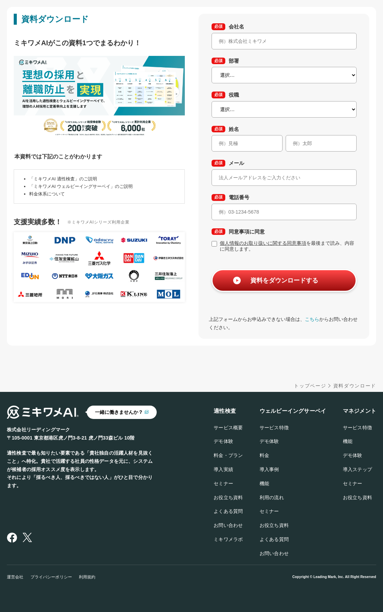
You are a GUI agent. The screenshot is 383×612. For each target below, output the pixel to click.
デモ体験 (223, 441)
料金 (264, 455)
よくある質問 (228, 511)
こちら (312, 319)
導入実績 (223, 469)
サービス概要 (228, 427)
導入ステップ (357, 469)
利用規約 (87, 577)
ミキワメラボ (228, 539)
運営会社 (15, 577)
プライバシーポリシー (51, 577)
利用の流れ (272, 497)
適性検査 (225, 411)
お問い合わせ (228, 525)
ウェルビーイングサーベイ (293, 411)
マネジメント (359, 411)
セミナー (223, 483)
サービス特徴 (274, 427)
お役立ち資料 (228, 497)
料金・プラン (228, 455)
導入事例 (269, 469)
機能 (264, 483)
